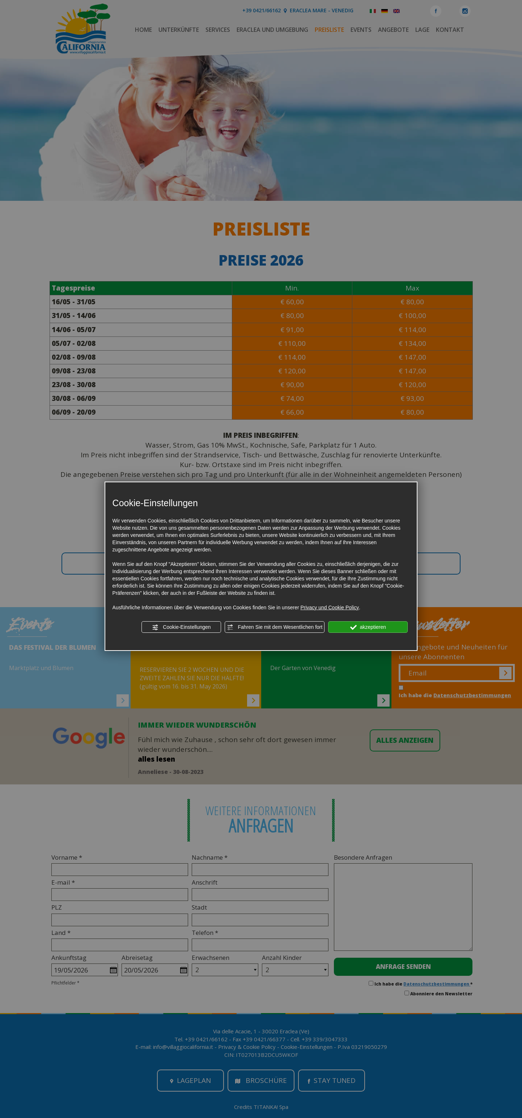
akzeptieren (368, 627)
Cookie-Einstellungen (181, 627)
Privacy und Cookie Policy (329, 607)
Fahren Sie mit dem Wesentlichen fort (275, 627)
